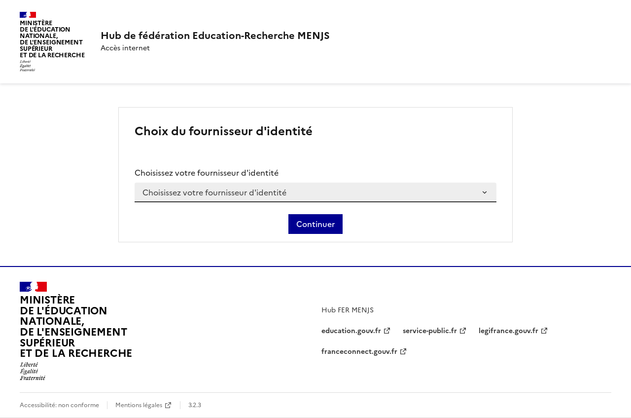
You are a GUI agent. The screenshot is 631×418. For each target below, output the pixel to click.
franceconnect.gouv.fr (359, 351)
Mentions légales (138, 405)
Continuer (315, 224)
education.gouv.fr (351, 331)
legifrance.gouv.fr (508, 331)
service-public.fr (430, 331)
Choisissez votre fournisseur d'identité (207, 173)
